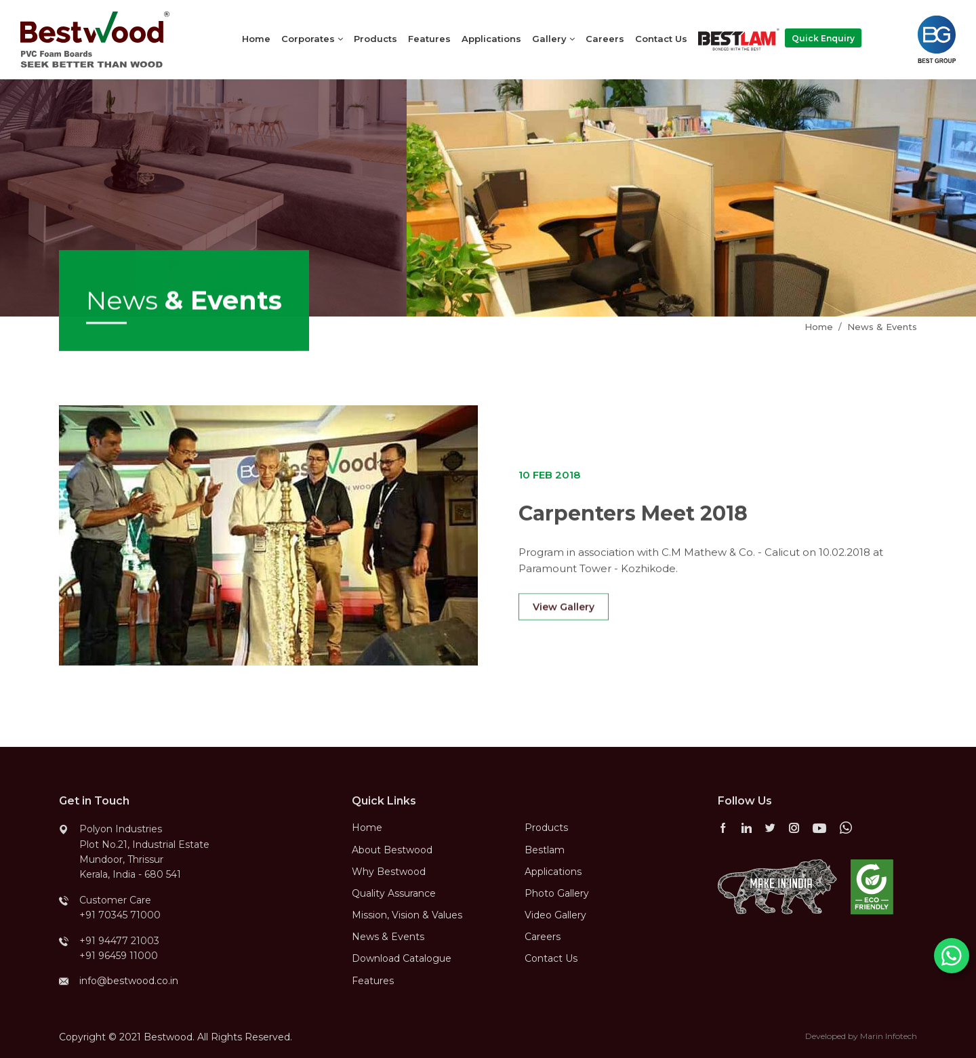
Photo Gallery (557, 893)
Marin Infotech (888, 1036)
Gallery (553, 38)
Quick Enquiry (823, 38)
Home (256, 38)
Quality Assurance (394, 893)
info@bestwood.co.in (128, 981)
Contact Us (661, 38)
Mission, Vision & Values (407, 915)
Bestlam (545, 850)
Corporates (312, 38)
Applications (491, 38)
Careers (605, 38)
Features (429, 38)
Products (375, 38)
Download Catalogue (401, 958)
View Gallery (563, 617)
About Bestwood (392, 850)
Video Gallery (555, 915)
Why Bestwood (389, 872)
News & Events (882, 326)
